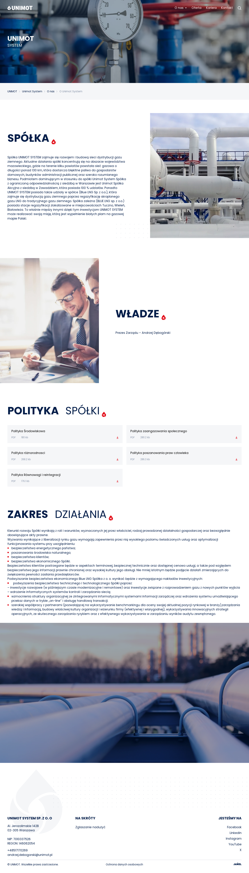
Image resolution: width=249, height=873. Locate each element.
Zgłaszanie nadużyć (90, 827)
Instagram (234, 839)
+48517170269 (17, 850)
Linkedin (236, 833)
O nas (50, 91)
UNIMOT (12, 91)
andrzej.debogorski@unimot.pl (29, 855)
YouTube (235, 844)
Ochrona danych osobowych (124, 864)
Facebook (234, 827)
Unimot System (32, 91)
